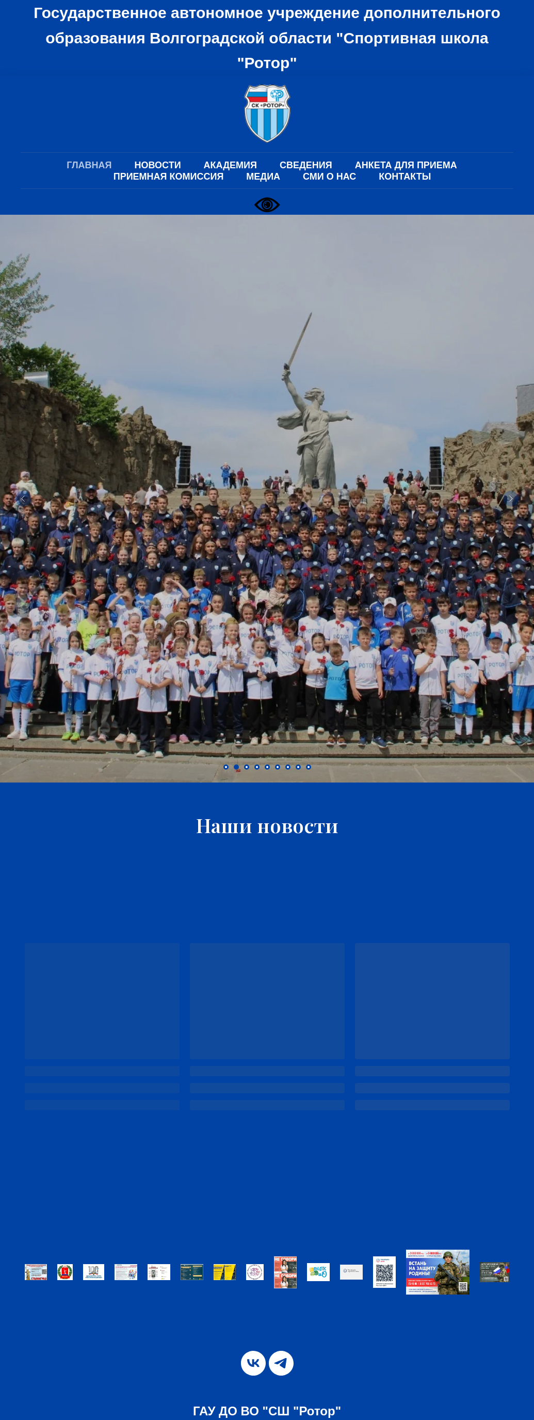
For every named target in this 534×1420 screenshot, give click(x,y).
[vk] (253, 1363)
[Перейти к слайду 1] (226, 767)
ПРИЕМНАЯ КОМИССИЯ (169, 176)
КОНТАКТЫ (405, 176)
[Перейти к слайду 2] (236, 767)
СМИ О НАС (329, 176)
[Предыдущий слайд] (23, 498)
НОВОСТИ (158, 165)
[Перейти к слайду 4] (257, 767)
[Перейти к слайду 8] (298, 767)
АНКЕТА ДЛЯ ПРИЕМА (406, 165)
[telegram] (281, 1363)
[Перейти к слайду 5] (267, 767)
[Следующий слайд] (511, 498)
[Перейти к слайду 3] (246, 767)
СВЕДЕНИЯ (306, 165)
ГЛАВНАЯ (89, 165)
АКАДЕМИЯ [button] (230, 165)
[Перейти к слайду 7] (287, 767)
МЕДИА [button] (263, 176)
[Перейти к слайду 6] (277, 767)
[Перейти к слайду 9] (308, 767)
